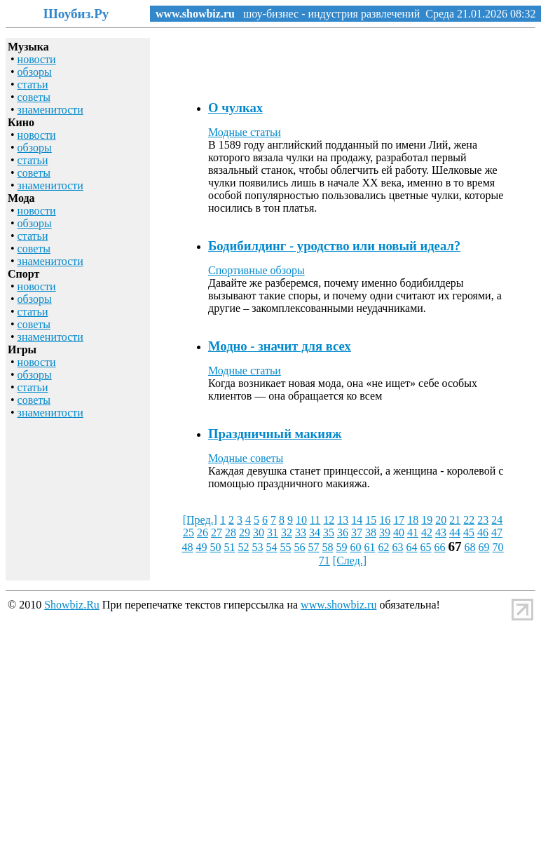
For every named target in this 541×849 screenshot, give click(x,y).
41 (412, 532)
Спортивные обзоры (256, 270)
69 (484, 547)
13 (342, 520)
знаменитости (50, 110)
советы (34, 97)
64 (411, 547)
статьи (33, 84)
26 (202, 532)
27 (216, 532)
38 (370, 532)
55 (285, 547)
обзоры (35, 72)
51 (229, 547)
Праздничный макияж (275, 433)
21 (454, 520)
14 (356, 520)
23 (482, 520)
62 (383, 547)
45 (468, 532)
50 (215, 547)
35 (328, 532)
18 (412, 520)
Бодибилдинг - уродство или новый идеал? (334, 245)
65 (425, 547)
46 (482, 532)
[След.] (350, 560)
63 (397, 547)
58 (327, 547)
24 (496, 520)
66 (439, 547)
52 (243, 547)
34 (314, 532)
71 (324, 560)
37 (356, 532)
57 (313, 547)
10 (301, 520)
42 (426, 532)
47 (496, 532)
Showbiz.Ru (72, 605)
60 (355, 547)
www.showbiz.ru (195, 14)
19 (426, 520)
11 (315, 520)
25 (188, 532)
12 (328, 520)
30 (258, 532)
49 (201, 547)
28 (230, 532)
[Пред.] (200, 520)
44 (454, 532)
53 (257, 547)
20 (440, 520)
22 (468, 520)
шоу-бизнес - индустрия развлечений (327, 14)
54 (271, 547)
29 (244, 532)
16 (384, 520)
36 (342, 532)
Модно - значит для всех (279, 346)
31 (272, 532)
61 (369, 547)
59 (341, 547)
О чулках (235, 107)
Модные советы (245, 458)
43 (440, 532)
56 (299, 547)
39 (384, 532)
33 (300, 532)
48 (187, 547)
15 (370, 520)
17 (398, 520)
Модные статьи (244, 132)
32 (286, 532)
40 (398, 532)
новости (37, 59)
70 (498, 547)
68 (470, 547)
